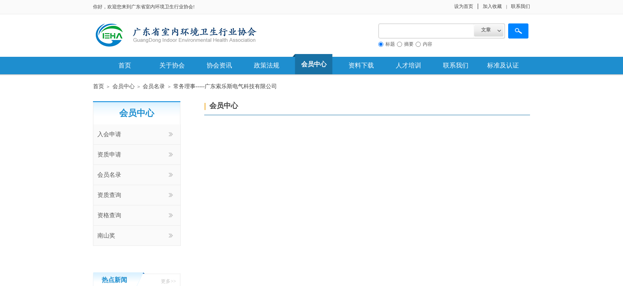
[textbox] (426, 31)
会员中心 (314, 64)
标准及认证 (503, 65)
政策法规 (266, 65)
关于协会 (172, 65)
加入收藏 (492, 6)
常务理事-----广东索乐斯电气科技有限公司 (225, 86)
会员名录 (154, 86)
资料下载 (361, 65)
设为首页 (463, 6)
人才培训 (408, 65)
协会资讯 (219, 65)
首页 (124, 65)
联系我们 (455, 65)
